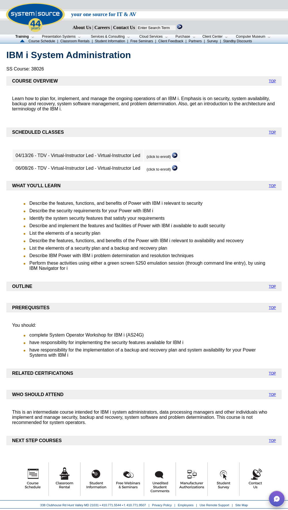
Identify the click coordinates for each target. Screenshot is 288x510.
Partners (195, 41)
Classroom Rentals (75, 41)
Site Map (241, 505)
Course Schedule (42, 41)
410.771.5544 (111, 505)
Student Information (110, 41)
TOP (272, 81)
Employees (186, 505)
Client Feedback (170, 41)
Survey (212, 41)
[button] (276, 498)
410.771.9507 (136, 505)
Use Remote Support (214, 505)
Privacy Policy (162, 505)
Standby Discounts (237, 41)
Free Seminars (141, 41)
